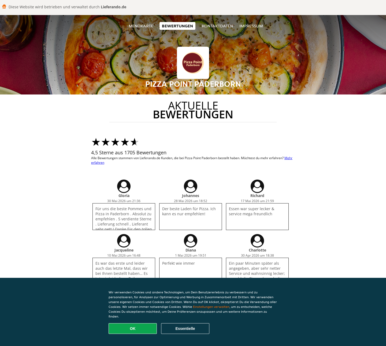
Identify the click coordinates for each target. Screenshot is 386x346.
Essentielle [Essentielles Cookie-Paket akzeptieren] (185, 328)
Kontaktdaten (217, 26)
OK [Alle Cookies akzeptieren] (133, 328)
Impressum (251, 26)
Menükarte (141, 26)
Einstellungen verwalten (211, 307)
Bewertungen (177, 26)
